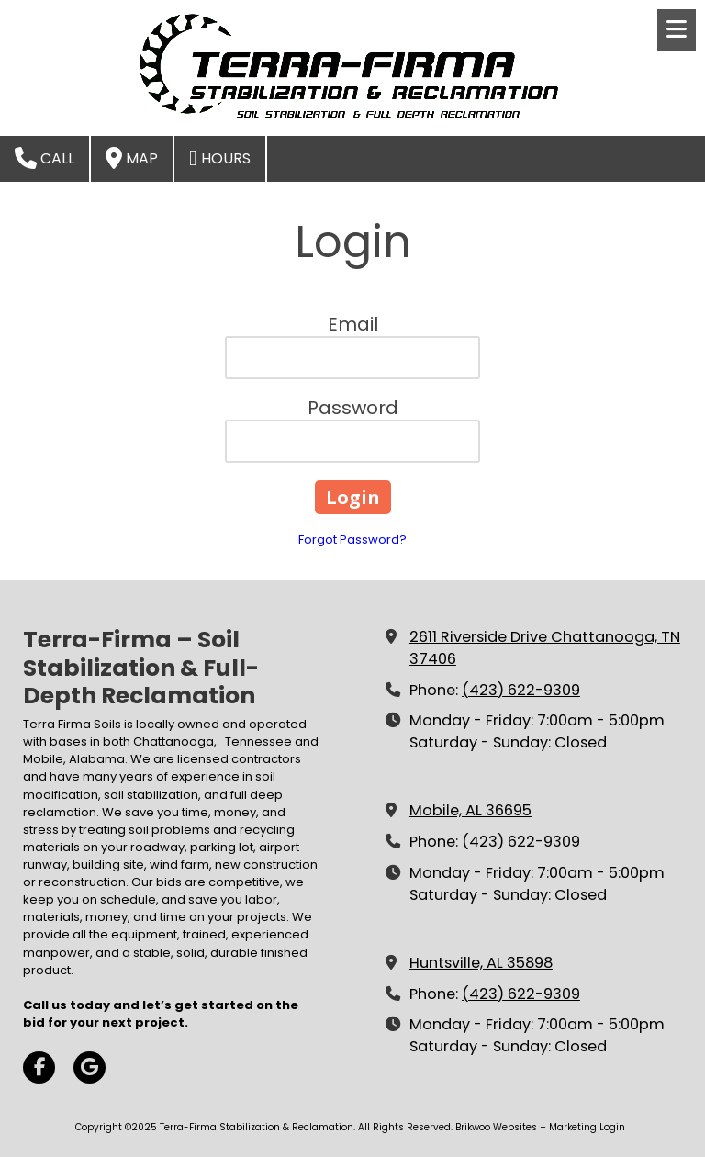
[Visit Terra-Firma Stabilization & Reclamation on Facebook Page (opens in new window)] (39, 1067)
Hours (220, 158)
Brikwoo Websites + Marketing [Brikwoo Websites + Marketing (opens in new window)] (526, 1127)
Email (353, 324)
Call (44, 158)
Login (612, 1127)
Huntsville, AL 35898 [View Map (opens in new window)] (481, 962)
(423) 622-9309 (521, 690)
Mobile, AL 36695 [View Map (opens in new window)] (470, 810)
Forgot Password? (352, 539)
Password (353, 408)
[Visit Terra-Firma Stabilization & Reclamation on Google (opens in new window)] (89, 1067)
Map (132, 158)
